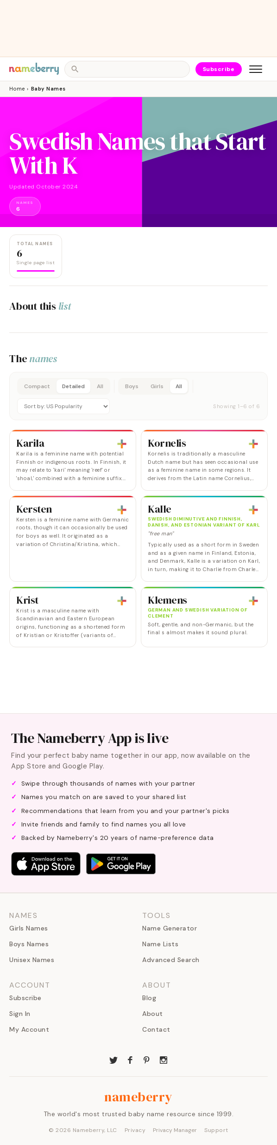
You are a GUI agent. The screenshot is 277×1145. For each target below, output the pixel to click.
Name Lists (160, 944)
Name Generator (169, 928)
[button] (138, 396)
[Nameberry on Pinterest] (146, 1059)
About (152, 1013)
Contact (156, 1029)
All (100, 386)
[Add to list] (121, 443)
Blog (149, 998)
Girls (157, 386)
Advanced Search (171, 960)
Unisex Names (31, 960)
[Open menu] (255, 69)
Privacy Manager (175, 1130)
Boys (131, 386)
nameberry (138, 1097)
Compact (37, 386)
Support (216, 1130)
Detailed (73, 386)
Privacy (135, 1130)
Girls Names (28, 928)
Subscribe (219, 69)
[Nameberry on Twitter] (113, 1059)
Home (17, 88)
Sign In (20, 1013)
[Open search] (126, 69)
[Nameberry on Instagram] (163, 1059)
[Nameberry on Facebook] (130, 1059)
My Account (29, 1029)
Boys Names (29, 944)
